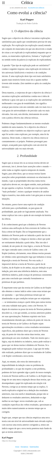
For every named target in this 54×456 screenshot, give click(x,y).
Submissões (34, 447)
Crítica (27, 2)
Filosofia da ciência (36, 8)
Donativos (24, 447)
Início (17, 447)
